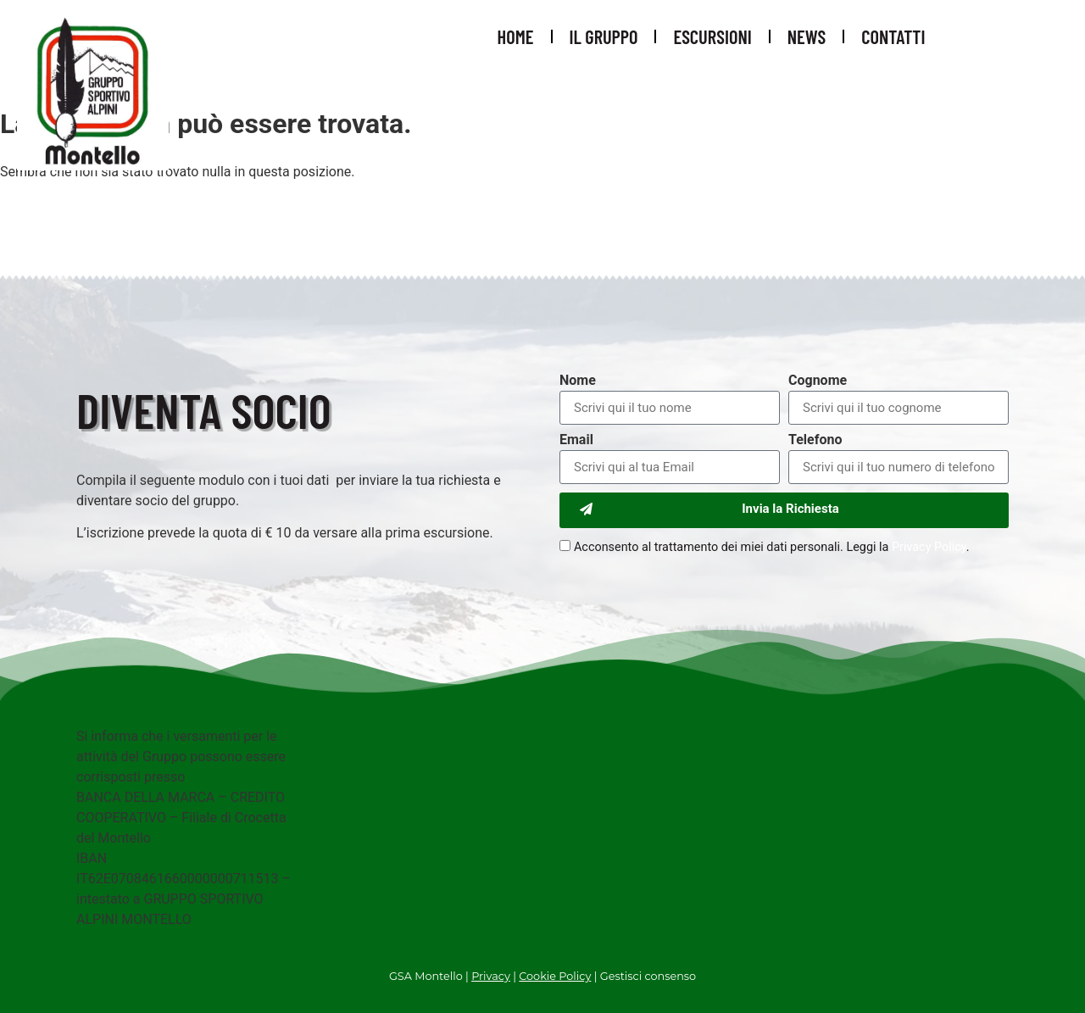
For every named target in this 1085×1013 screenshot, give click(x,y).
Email (576, 440)
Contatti (893, 36)
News (806, 36)
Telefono (815, 440)
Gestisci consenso (648, 976)
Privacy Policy (929, 547)
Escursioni (712, 36)
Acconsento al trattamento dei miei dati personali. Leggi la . (772, 547)
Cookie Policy (555, 976)
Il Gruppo (604, 36)
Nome (577, 381)
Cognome (817, 381)
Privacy (490, 976)
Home (516, 36)
